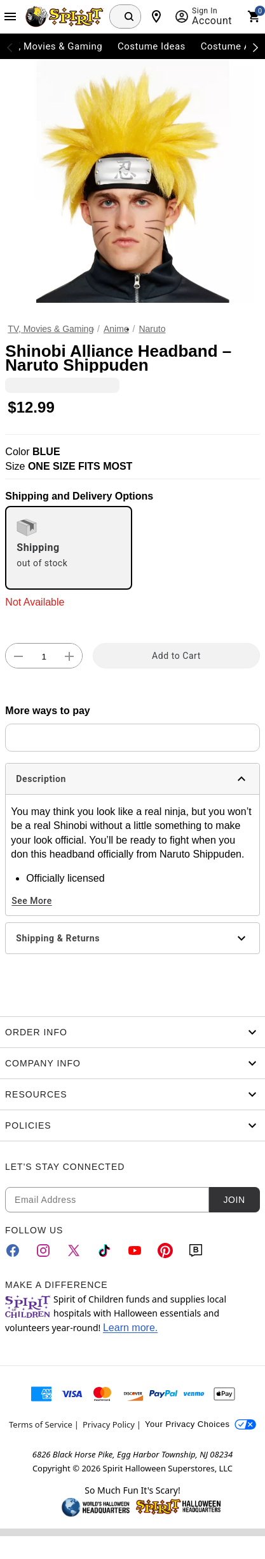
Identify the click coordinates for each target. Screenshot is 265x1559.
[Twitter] (73, 1250)
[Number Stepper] (44, 656)
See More (31, 901)
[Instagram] (43, 1250)
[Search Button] (129, 16)
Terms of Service (40, 1424)
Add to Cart (176, 656)
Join (234, 1200)
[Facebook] (12, 1250)
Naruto (152, 329)
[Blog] (195, 1250)
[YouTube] (134, 1250)
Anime (116, 329)
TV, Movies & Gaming (50, 329)
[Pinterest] (165, 1250)
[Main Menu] (10, 16)
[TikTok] (104, 1250)
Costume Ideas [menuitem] (152, 46)
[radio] (68, 548)
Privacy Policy (109, 1424)
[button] (132, 181)
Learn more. (130, 1327)
